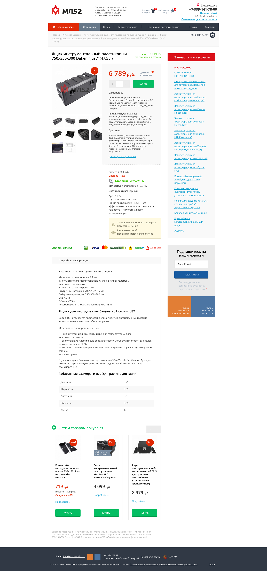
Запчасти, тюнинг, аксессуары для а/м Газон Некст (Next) (189, 122)
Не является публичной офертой (121, 558)
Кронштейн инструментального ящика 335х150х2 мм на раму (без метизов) (68, 471)
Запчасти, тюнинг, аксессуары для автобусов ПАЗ (189, 167)
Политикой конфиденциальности (144, 565)
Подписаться (191, 274)
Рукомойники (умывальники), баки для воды (188, 222)
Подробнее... (62, 502)
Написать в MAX (208, 13)
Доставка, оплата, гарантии (122, 156)
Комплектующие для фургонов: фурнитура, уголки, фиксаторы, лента (189, 192)
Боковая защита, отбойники (190, 213)
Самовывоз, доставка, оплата (199, 19)
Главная (56, 34)
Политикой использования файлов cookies (179, 565)
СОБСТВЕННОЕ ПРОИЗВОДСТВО (184, 74)
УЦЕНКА (179, 230)
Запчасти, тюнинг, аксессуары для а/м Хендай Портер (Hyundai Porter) (190, 146)
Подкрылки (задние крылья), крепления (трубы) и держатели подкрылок (191, 204)
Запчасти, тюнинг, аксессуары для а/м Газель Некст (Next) (189, 109)
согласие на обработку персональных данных (192, 287)
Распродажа (182, 67)
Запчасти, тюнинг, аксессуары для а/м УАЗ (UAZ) (191, 156)
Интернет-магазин (71, 34)
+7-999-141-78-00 (203, 9)
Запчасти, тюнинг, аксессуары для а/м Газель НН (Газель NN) (189, 134)
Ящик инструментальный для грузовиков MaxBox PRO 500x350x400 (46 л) (105, 471)
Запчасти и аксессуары (192, 57)
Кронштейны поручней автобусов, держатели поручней (188, 180)
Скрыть (212, 565)
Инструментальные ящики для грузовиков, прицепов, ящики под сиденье (121, 34)
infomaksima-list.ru (74, 556)
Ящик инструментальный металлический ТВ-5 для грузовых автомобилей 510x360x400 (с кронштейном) (144, 474)
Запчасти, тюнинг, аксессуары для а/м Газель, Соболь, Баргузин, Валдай (190, 97)
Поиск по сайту (199, 35)
